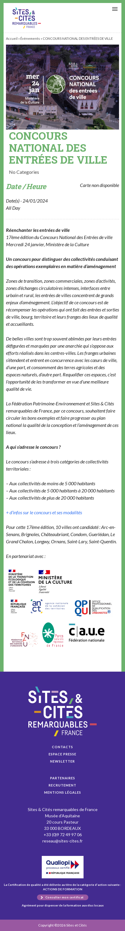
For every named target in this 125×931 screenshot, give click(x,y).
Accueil (12, 38)
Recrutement (62, 785)
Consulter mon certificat (64, 897)
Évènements (30, 38)
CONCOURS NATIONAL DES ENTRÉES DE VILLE (27, 17)
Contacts (62, 747)
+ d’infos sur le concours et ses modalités (44, 512)
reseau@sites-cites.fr (62, 840)
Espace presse (62, 754)
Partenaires (62, 778)
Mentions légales (62, 792)
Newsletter (62, 761)
